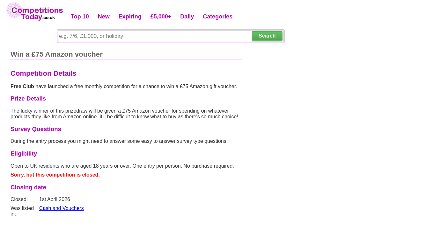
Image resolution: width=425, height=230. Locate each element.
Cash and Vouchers (61, 208)
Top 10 (80, 16)
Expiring (130, 16)
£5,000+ (161, 16)
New (104, 16)
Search (267, 35)
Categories (217, 16)
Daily (187, 16)
